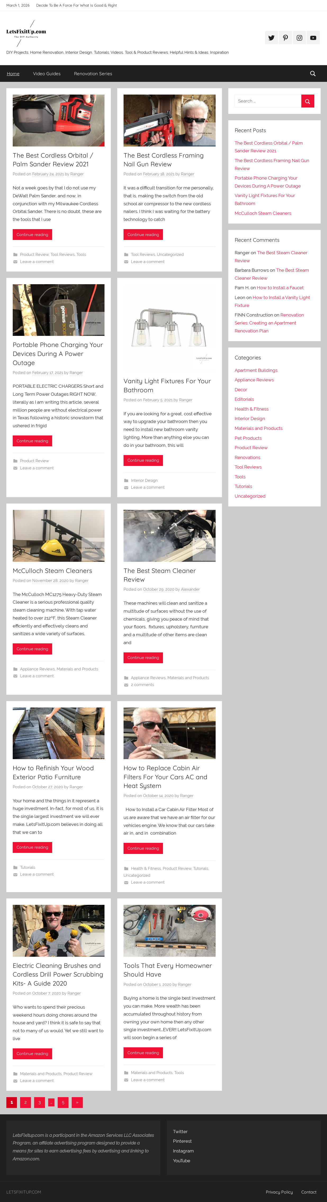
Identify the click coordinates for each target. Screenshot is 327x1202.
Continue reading (32, 234)
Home (13, 73)
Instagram (183, 1151)
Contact (308, 1192)
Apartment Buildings (256, 370)
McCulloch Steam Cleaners (52, 571)
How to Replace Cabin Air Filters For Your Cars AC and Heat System (165, 777)
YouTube (181, 1160)
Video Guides (47, 73)
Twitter (180, 1131)
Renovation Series (93, 73)
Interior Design (144, 480)
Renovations (247, 457)
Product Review (34, 254)
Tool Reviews (63, 254)
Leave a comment (37, 261)
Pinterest (182, 1141)
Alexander (190, 589)
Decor (241, 389)
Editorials (244, 399)
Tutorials (27, 867)
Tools (81, 254)
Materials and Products (77, 669)
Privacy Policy (279, 1192)
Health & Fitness (146, 868)
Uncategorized (170, 254)
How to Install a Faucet (280, 287)
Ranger (77, 174)
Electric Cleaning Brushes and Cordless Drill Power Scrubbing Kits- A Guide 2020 (58, 974)
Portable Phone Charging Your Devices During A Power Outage (58, 353)
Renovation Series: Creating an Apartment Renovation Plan (269, 322)
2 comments (142, 684)
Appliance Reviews (37, 669)
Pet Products (248, 438)
